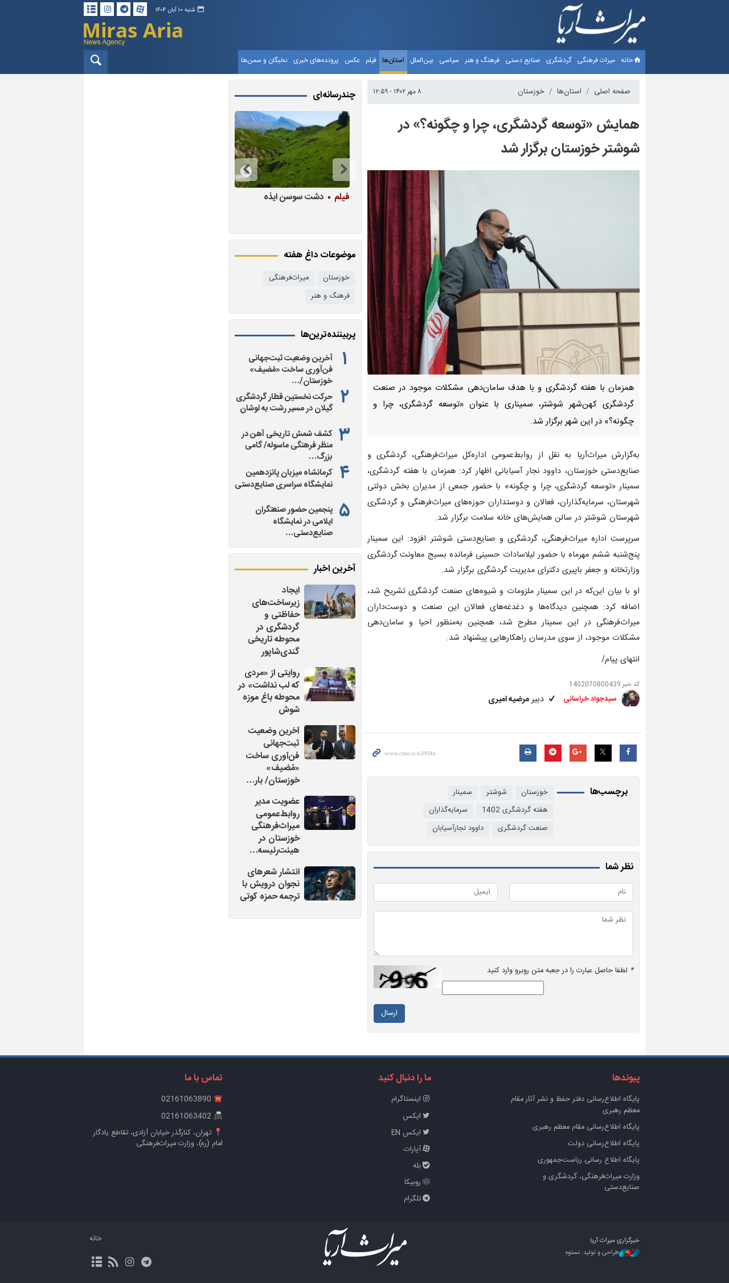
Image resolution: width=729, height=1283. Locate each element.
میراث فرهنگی (596, 60)
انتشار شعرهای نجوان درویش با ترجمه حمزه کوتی (270, 884)
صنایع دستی (522, 60)
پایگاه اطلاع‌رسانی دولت (604, 1144)
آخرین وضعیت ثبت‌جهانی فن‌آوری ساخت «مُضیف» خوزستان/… (290, 370)
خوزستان (531, 92)
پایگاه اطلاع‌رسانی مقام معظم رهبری (586, 1127)
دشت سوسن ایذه (306, 197)
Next (246, 169)
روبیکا (417, 1183)
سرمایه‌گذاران (448, 810)
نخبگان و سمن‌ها (264, 60)
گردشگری (558, 60)
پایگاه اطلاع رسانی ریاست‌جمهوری (589, 1160)
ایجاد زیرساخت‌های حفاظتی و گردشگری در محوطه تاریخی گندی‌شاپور (274, 621)
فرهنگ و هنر (482, 60)
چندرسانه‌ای (334, 96)
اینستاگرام (411, 1099)
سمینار (462, 793)
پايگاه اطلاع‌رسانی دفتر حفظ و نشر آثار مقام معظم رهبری (575, 1104)
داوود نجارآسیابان (458, 828)
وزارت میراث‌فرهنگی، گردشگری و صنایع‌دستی (591, 1182)
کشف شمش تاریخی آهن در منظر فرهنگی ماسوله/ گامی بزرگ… (287, 445)
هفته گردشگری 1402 (515, 810)
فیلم (371, 60)
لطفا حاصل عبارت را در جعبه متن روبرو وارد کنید (560, 970)
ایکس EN (411, 1133)
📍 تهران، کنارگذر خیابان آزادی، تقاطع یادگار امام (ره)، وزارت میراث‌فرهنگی (158, 1138)
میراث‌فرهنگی (289, 278)
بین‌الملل (421, 60)
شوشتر (496, 793)
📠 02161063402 (192, 1116)
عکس (352, 60)
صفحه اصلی (612, 92)
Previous (344, 169)
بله (422, 1166)
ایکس (417, 1116)
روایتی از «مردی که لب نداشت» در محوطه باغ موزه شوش (269, 691)
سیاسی (449, 60)
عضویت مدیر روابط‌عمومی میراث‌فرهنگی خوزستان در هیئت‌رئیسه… (274, 826)
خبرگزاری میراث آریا (600, 26)
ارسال (389, 1013)
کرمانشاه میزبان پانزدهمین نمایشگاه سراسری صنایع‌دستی (284, 478)
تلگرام (417, 1199)
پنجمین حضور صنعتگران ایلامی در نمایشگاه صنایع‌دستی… (294, 521)
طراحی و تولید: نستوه (603, 1253)
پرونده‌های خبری (316, 60)
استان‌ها (393, 60)
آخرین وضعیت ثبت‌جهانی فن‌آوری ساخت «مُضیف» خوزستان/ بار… (273, 755)
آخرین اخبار (334, 569)
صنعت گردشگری (523, 828)
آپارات (417, 1149)
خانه (631, 60)
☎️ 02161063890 (192, 1099)
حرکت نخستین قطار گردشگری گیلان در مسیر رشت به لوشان (284, 403)
